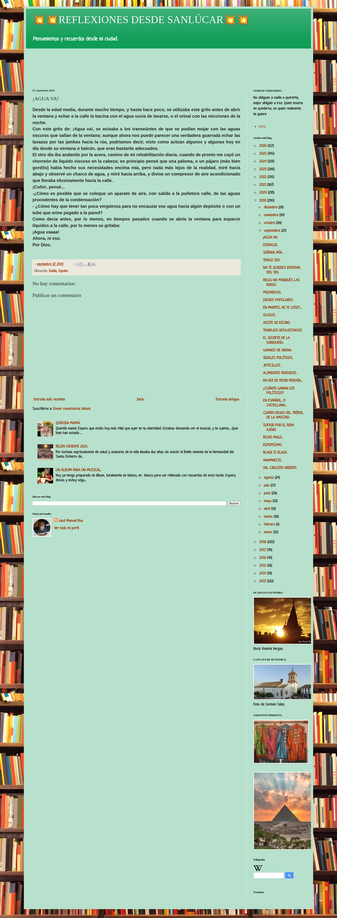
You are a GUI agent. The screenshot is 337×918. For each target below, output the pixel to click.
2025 (263, 154)
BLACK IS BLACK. (275, 453)
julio (267, 485)
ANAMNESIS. (272, 460)
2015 (263, 566)
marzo (269, 517)
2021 (263, 185)
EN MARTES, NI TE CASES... (282, 308)
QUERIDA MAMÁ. (68, 423)
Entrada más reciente (49, 399)
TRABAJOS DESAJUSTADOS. (283, 330)
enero (268, 532)
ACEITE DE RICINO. (276, 323)
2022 (263, 177)
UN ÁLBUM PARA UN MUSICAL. (78, 470)
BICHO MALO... (273, 437)
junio (268, 493)
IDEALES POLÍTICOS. (278, 358)
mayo (268, 501)
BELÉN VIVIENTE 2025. (72, 446)
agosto (269, 478)
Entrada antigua (227, 399)
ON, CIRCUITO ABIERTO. (280, 468)
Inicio (140, 399)
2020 (263, 193)
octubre (270, 223)
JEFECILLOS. (272, 365)
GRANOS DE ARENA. (277, 350)
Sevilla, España (58, 271)
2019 (263, 201)
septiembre (272, 231)
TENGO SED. (271, 260)
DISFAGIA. (270, 245)
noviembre (271, 215)
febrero (270, 524)
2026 (263, 146)
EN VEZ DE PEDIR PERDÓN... (283, 381)
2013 (263, 581)
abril (267, 509)
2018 (263, 542)
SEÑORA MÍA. (273, 253)
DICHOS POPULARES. (278, 300)
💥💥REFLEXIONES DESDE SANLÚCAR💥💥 (141, 19)
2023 (263, 169)
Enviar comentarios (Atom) (71, 409)
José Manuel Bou (71, 521)
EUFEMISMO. (272, 445)
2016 (263, 558)
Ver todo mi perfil (66, 528)
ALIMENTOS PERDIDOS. (280, 373)
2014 (263, 573)
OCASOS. (269, 315)
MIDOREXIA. (272, 292)
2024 (263, 161)
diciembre (271, 207)
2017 (263, 550)
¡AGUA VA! (270, 237)
